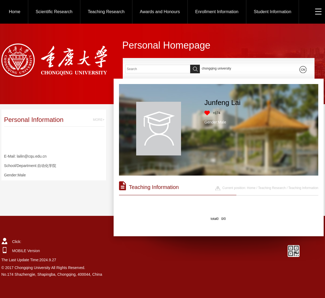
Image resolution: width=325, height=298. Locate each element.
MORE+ (98, 120)
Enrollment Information (217, 11)
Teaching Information (303, 188)
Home (14, 11)
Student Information (272, 11)
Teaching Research (106, 11)
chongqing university (216, 68)
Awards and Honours (160, 11)
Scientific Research (54, 11)
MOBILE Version (26, 251)
